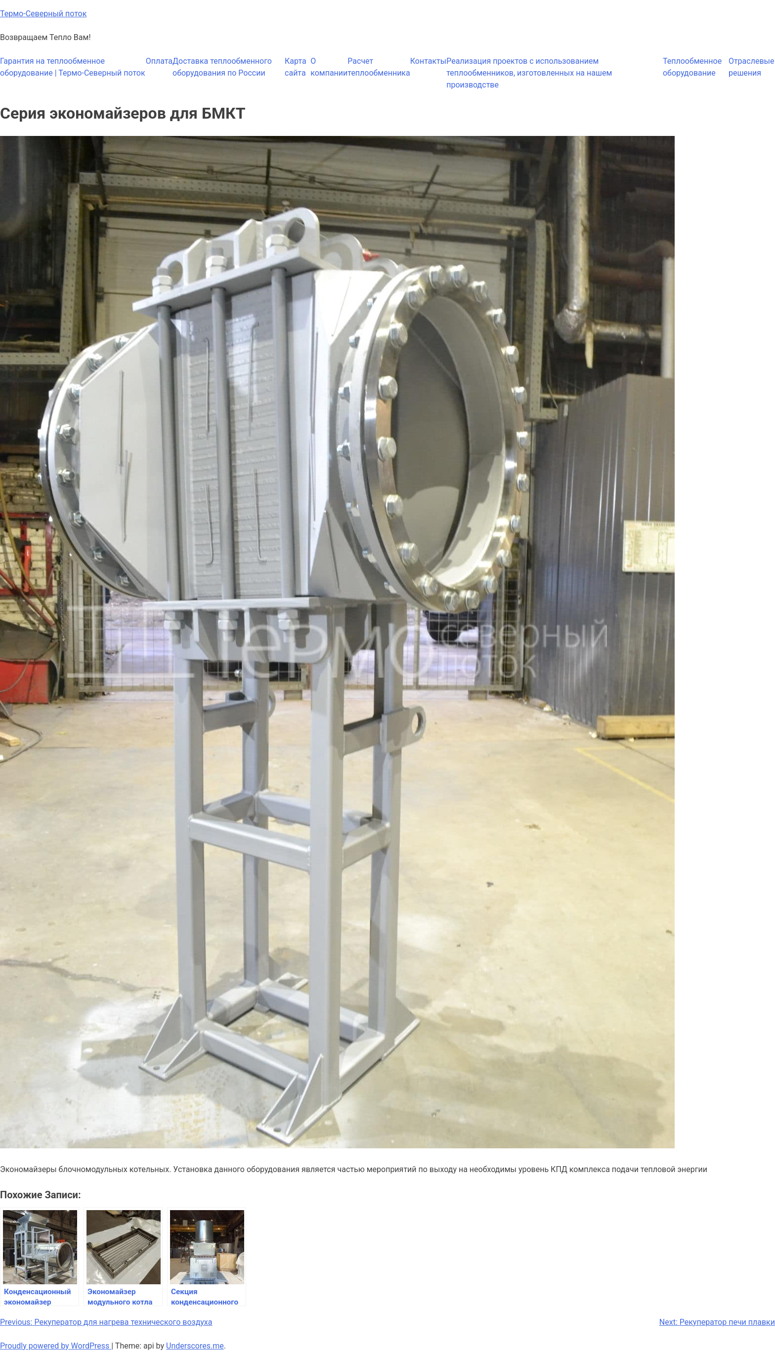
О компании (328, 67)
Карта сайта (295, 67)
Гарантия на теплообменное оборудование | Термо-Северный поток (72, 67)
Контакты (428, 61)
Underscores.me (195, 1346)
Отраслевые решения (752, 67)
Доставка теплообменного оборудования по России (222, 67)
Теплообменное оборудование (692, 67)
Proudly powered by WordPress (55, 1346)
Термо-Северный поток (43, 13)
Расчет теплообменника (378, 67)
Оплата (159, 61)
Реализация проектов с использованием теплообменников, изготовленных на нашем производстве (529, 72)
